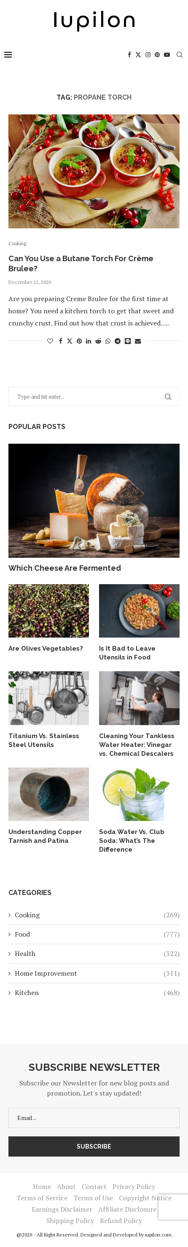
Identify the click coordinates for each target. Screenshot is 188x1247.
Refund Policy (121, 1220)
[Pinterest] (157, 54)
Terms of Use (93, 1197)
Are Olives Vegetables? (45, 648)
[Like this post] (50, 341)
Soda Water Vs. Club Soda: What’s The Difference (131, 840)
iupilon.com (158, 1234)
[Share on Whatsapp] (107, 341)
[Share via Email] (138, 341)
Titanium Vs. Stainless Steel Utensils (43, 740)
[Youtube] (167, 54)
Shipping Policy (70, 1220)
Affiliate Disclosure (127, 1209)
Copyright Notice (145, 1197)
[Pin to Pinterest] (79, 341)
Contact (94, 1186)
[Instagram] (147, 54)
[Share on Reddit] (98, 341)
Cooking (97, 914)
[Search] (179, 54)
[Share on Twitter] (70, 341)
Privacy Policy (134, 1186)
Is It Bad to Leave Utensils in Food (127, 653)
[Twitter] (138, 54)
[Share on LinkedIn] (88, 341)
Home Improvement (97, 973)
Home (42, 1186)
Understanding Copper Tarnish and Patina (45, 836)
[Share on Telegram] (118, 341)
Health (97, 953)
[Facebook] (129, 54)
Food (97, 934)
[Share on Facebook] (60, 341)
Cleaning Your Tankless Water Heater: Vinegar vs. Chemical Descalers (137, 744)
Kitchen (97, 992)
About (66, 1186)
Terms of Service (41, 1197)
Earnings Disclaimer (62, 1209)
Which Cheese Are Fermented (64, 568)
